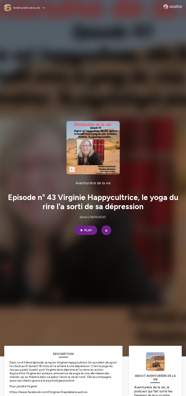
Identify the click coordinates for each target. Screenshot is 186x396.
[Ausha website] (172, 6)
